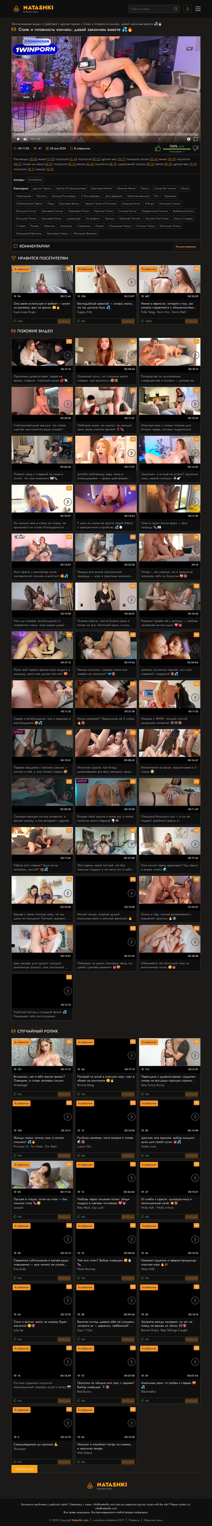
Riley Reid (83, 1207)
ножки (100, 226)
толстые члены (145, 226)
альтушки (66, 226)
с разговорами (90, 196)
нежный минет (126, 188)
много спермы (183, 218)
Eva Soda (20, 1269)
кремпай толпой (130, 218)
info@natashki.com (104, 1504)
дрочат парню (70, 24)
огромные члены (120, 226)
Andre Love (148, 1146)
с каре (20, 226)
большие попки (26, 218)
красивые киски (51, 218)
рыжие (35, 226)
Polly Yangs (148, 312)
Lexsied (18, 1207)
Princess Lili (21, 1146)
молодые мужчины (85, 233)
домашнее (73, 218)
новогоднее (23, 196)
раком (145, 188)
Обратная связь (153, 1520)
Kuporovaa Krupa (24, 312)
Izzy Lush (97, 1207)
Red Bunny (84, 1391)
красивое (170, 196)
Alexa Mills (147, 1269)
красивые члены (57, 233)
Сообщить (64, 321)
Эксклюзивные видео (26, 24)
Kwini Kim (163, 312)
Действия (51, 24)
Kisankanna (35, 180)
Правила (134, 1520)
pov (157, 196)
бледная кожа (131, 203)
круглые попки (104, 211)
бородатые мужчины (29, 233)
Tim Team (51, 1146)
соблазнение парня (29, 203)
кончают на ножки (157, 218)
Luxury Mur (84, 1146)
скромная (84, 226)
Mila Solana (84, 1452)
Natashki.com (80, 1520)
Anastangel (20, 1085)
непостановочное (138, 196)
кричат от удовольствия (71, 188)
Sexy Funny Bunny (152, 1085)
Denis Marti (179, 312)
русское (41, 196)
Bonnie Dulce (149, 1330)
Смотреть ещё (24, 1469)
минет (185, 188)
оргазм (109, 218)
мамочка (49, 226)
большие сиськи (169, 203)
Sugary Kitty (84, 312)
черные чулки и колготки (101, 203)
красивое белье (69, 203)
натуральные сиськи (155, 211)
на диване (92, 218)
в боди (149, 203)
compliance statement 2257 (109, 1520)
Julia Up (18, 1330)
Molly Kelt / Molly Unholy (157, 1207)
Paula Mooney (86, 1269)
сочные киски (127, 211)
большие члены (170, 226)
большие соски (26, 211)
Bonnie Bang (85, 1085)
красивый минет (101, 188)
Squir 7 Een (84, 1330)
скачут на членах (165, 188)
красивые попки (79, 211)
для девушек (113, 196)
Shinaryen (20, 1449)
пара (50, 203)
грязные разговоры (64, 196)
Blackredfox (148, 1391)
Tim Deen (37, 1146)
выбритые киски (183, 211)
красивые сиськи (52, 211)
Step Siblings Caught (173, 1330)
